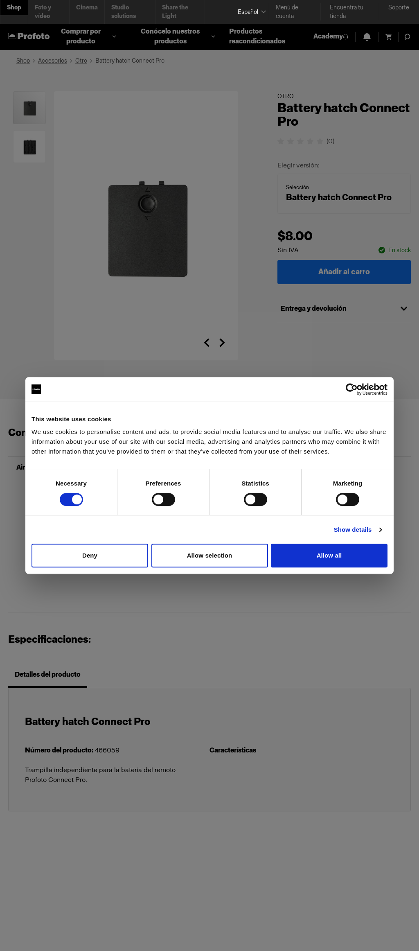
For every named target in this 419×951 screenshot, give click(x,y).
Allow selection (209, 555)
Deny (89, 555)
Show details (353, 529)
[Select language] (250, 12)
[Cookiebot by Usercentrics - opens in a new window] (351, 389)
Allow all (329, 555)
